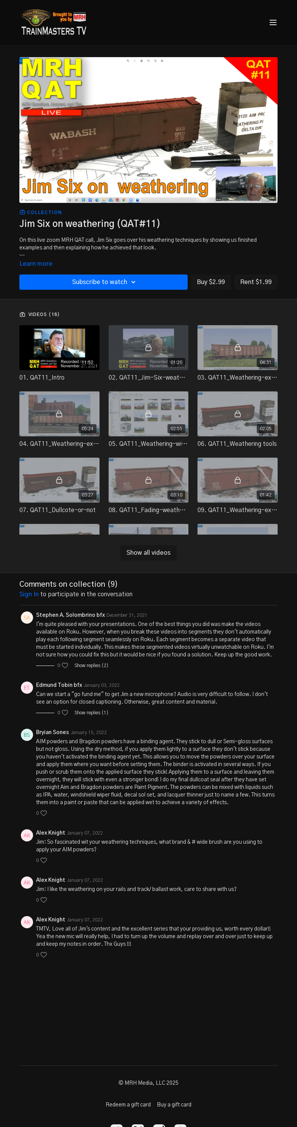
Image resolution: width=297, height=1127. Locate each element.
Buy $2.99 (211, 282)
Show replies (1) (91, 712)
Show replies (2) (91, 665)
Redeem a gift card (128, 1105)
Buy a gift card (174, 1105)
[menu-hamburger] (273, 22)
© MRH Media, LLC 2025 (148, 1083)
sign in (29, 594)
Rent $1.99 (256, 282)
